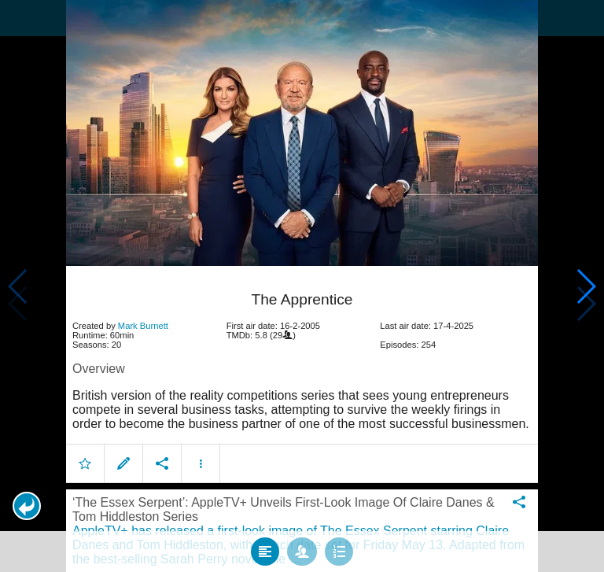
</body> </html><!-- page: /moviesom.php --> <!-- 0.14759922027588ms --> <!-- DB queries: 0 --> (302, 286)
